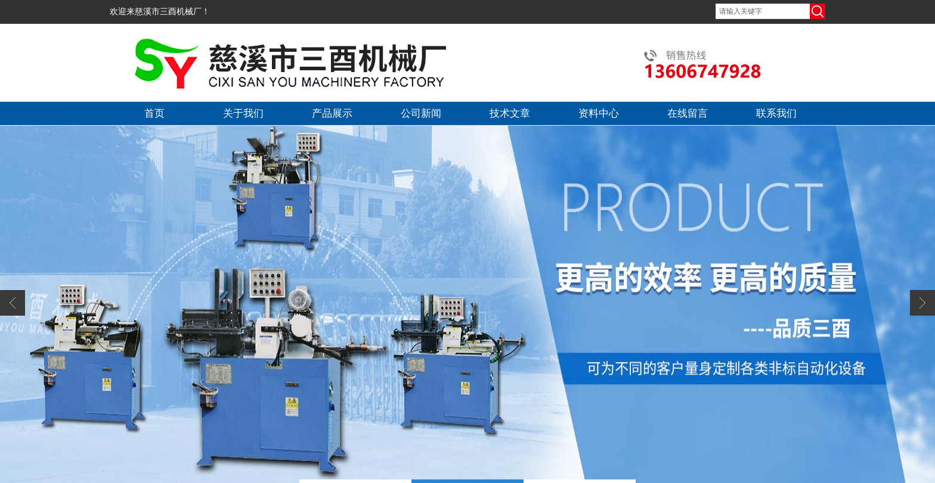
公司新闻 (421, 113)
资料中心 (598, 113)
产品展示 (332, 113)
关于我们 (243, 113)
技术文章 (510, 113)
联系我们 (776, 113)
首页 (154, 113)
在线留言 (687, 113)
